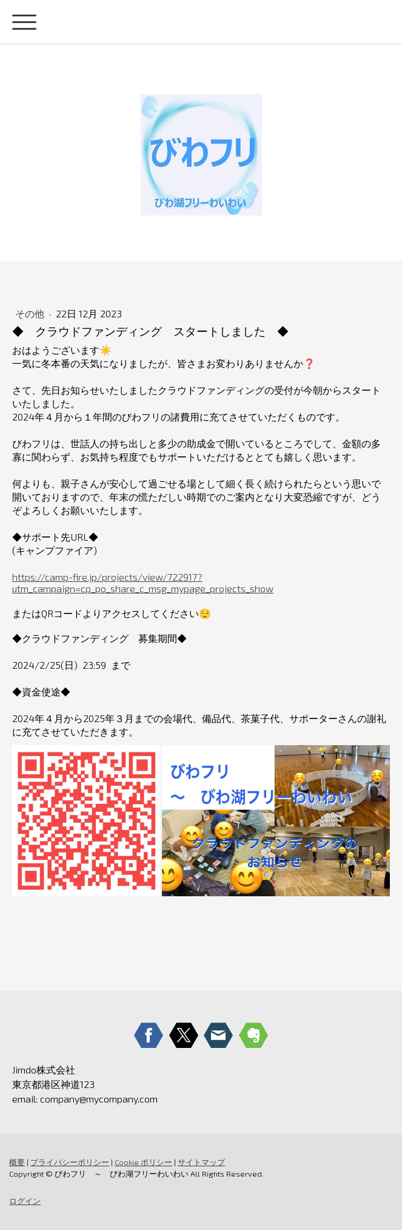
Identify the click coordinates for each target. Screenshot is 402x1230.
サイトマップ (201, 1162)
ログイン (25, 1201)
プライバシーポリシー (69, 1162)
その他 (31, 313)
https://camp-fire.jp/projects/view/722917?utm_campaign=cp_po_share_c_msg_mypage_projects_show (142, 582)
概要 (17, 1162)
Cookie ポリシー (143, 1162)
